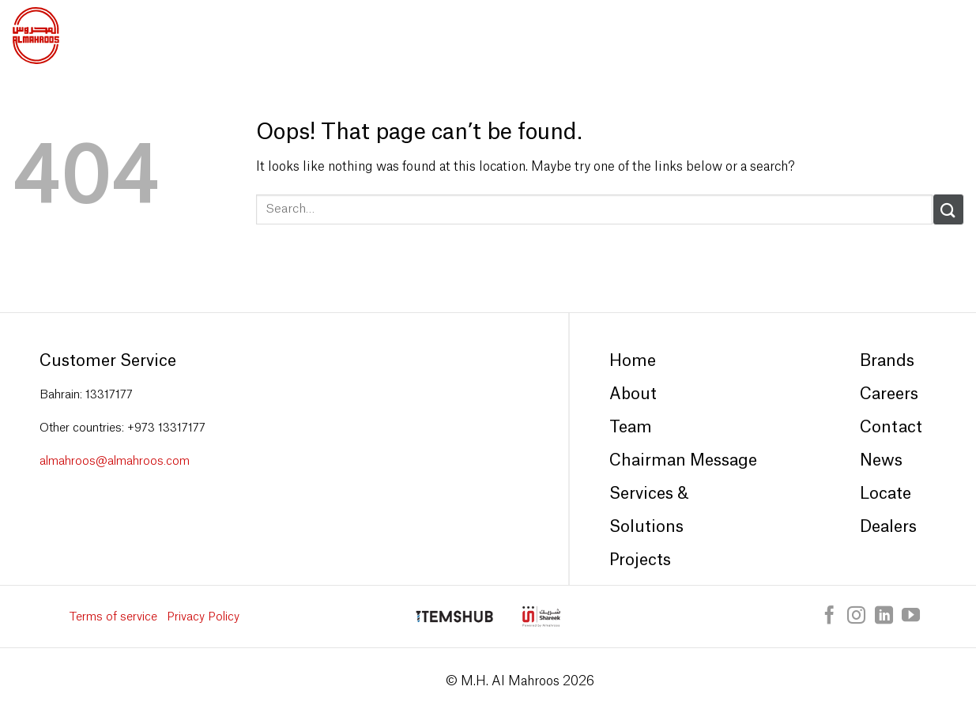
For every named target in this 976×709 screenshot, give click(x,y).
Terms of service (113, 617)
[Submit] (948, 209)
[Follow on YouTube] (911, 616)
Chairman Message (683, 461)
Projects (640, 560)
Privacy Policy (203, 617)
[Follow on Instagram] (856, 616)
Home (632, 361)
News (881, 461)
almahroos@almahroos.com (115, 461)
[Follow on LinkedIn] (884, 616)
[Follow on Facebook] (829, 616)
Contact (891, 428)
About (633, 394)
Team (630, 428)
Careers (889, 394)
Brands (887, 361)
